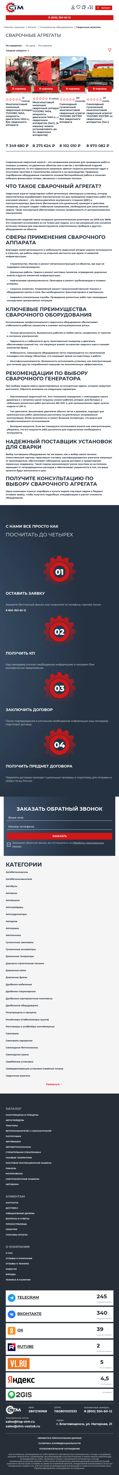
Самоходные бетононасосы (22, 1047)
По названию (14, 45)
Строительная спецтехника (23, 1152)
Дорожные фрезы (16, 977)
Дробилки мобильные (19, 984)
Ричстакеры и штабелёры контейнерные (30, 1026)
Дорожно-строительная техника (25, 963)
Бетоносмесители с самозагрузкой (28, 1131)
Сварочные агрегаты (18, 1075)
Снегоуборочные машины (22, 1179)
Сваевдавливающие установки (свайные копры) (34, 1068)
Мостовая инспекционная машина (28, 1163)
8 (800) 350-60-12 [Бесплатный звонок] (59, 17)
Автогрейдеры (14, 907)
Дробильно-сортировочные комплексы (29, 998)
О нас (9, 1253)
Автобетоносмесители (19, 879)
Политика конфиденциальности (59, 1443)
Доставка (12, 1208)
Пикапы (11, 1168)
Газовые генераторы (19, 1157)
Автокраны (12, 928)
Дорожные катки (16, 970)
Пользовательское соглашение (59, 1448)
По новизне (45, 45)
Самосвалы (12, 1033)
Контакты (12, 1202)
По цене (31, 45)
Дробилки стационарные (21, 991)
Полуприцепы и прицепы (21, 1012)
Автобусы (11, 886)
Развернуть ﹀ (54, 1084)
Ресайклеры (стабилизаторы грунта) (27, 1019)
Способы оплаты (17, 1234)
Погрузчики (13, 1136)
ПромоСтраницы (16, 1224)
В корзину (19, 88)
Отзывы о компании (19, 1258)
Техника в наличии (18, 1279)
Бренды (10, 1274)
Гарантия (11, 1229)
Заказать (59, 836)
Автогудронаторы (16, 914)
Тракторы (12, 1125)
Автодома (11, 921)
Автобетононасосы (17, 872)
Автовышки (13, 900)
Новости (11, 1269)
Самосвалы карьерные (19, 1040)
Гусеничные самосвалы (19, 942)
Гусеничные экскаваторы (21, 949)
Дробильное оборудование (22, 1005)
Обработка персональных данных (60, 1438)
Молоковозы (14, 1173)
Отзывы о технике (17, 1263)
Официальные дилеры (20, 1213)
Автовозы (11, 893)
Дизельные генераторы (20, 956)
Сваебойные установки (19, 1061)
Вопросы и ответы (17, 1218)
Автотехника (13, 935)
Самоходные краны (17, 1054)
